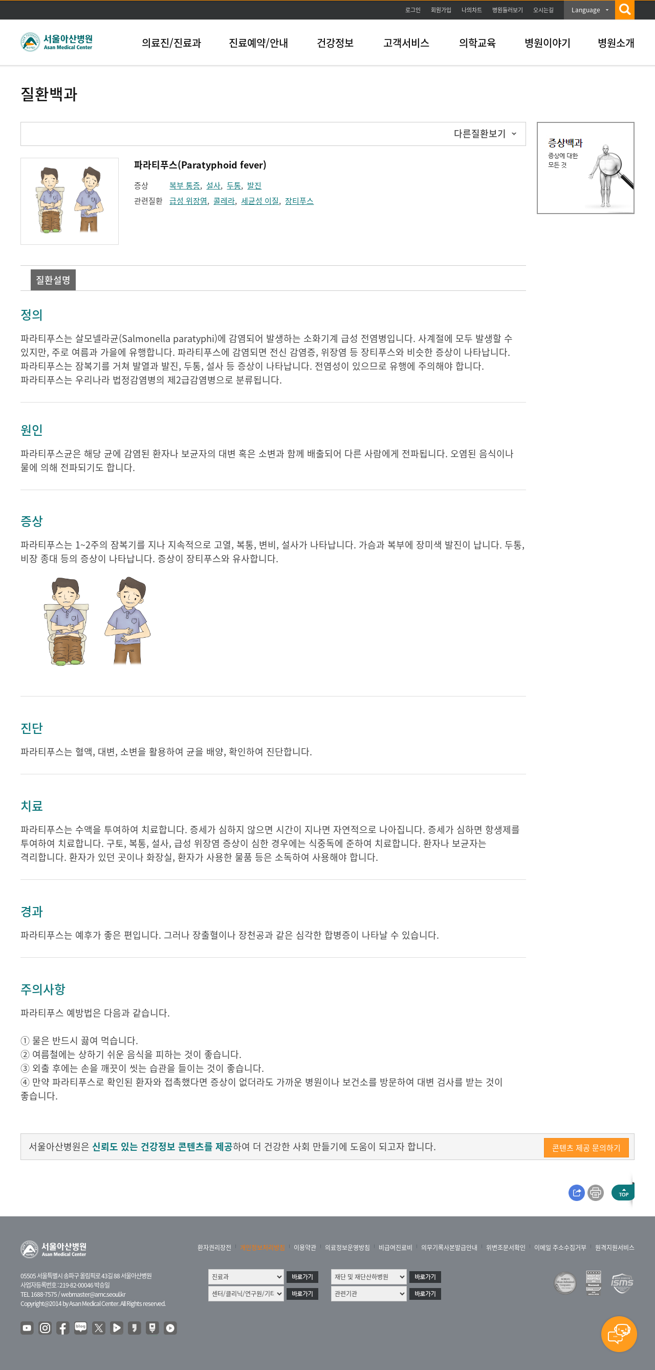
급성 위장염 (188, 200)
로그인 (413, 10)
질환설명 (53, 280)
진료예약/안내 (258, 42)
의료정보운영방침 (347, 1247)
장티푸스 (299, 200)
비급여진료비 (395, 1247)
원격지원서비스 (615, 1247)
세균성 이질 (260, 200)
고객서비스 (406, 42)
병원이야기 (548, 42)
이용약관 (305, 1247)
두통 (234, 185)
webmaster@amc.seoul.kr (93, 1294)
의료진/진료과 (171, 42)
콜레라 (224, 200)
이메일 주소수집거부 (560, 1247)
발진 (254, 185)
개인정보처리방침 (262, 1247)
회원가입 (441, 10)
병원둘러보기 (507, 10)
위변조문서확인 (506, 1247)
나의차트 (472, 10)
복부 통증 (184, 185)
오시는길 (543, 10)
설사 (213, 185)
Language (586, 9)
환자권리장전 (214, 1247)
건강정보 (335, 42)
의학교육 (477, 42)
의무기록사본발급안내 (449, 1247)
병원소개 (616, 42)
